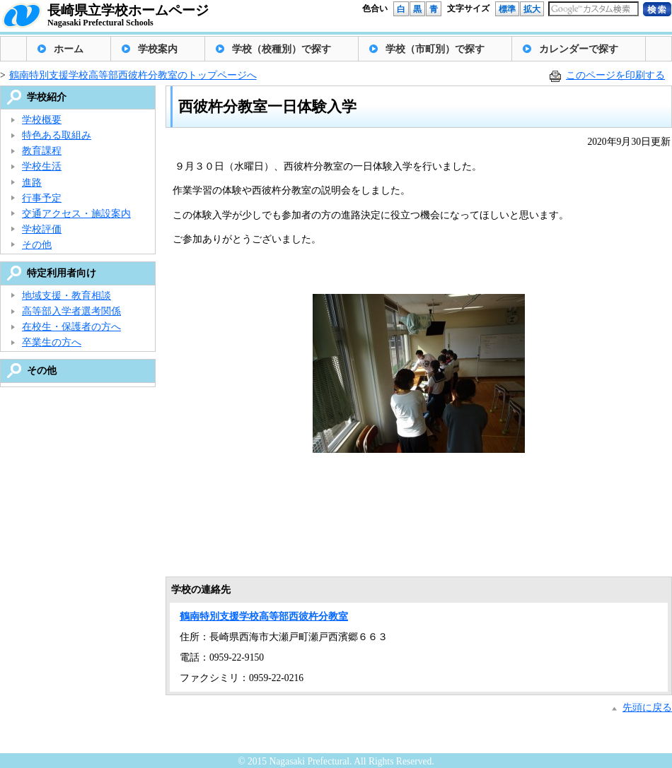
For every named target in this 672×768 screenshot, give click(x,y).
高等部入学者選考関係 (71, 311)
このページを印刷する (615, 75)
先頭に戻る (647, 707)
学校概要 (42, 119)
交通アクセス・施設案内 (76, 213)
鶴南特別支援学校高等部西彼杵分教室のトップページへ (133, 75)
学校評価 (42, 229)
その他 (37, 245)
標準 (507, 9)
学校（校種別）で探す (281, 49)
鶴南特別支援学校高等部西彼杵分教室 (264, 616)
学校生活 (42, 166)
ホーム (68, 49)
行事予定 (42, 198)
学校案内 (158, 49)
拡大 (531, 9)
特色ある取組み (56, 135)
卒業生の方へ (51, 342)
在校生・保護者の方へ (71, 326)
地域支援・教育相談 (66, 295)
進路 (32, 182)
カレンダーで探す (578, 49)
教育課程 (42, 151)
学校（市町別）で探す (435, 49)
